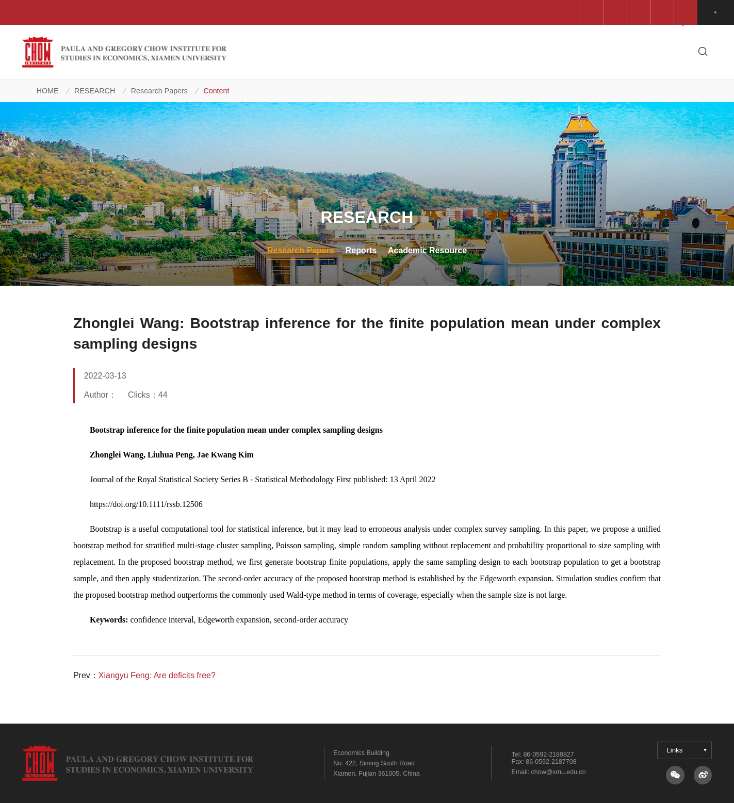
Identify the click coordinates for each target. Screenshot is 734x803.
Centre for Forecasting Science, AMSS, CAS (116, 12)
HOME (48, 91)
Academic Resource (427, 250)
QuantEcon (643, 12)
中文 (691, 12)
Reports (361, 250)
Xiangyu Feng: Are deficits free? (157, 675)
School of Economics (422, 12)
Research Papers (159, 91)
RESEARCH (94, 91)
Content (216, 91)
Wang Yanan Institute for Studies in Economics (288, 12)
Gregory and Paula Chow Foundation (540, 12)
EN (717, 12)
